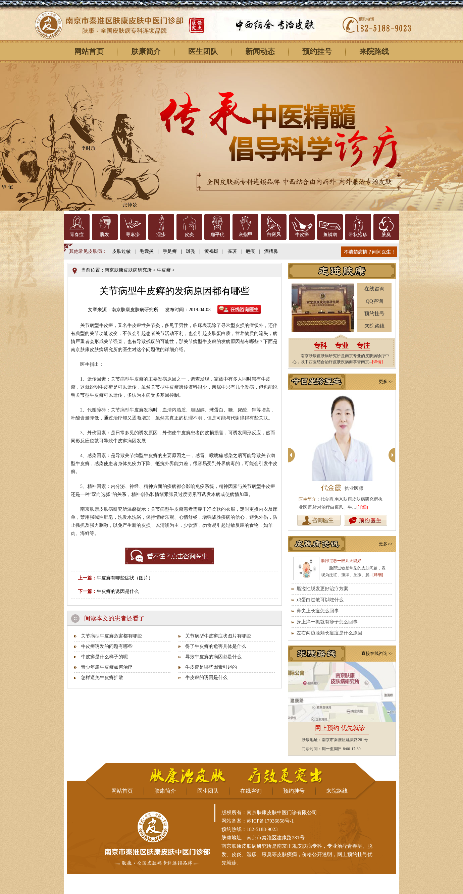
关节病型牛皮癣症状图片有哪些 (218, 635)
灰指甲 (246, 234)
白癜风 (274, 234)
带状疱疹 (358, 234)
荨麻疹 (133, 234)
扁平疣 (217, 234)
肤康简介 (146, 51)
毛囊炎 (147, 251)
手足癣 (170, 251)
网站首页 (89, 51)
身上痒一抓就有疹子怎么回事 (327, 621)
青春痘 (77, 234)
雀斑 (232, 251)
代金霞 (331, 487)
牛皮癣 (302, 234)
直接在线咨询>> (377, 653)
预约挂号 (317, 51)
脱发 (104, 234)
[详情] (377, 361)
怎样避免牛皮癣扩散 (102, 677)
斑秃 (190, 251)
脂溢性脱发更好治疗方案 (322, 588)
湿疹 (161, 234)
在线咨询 (374, 288)
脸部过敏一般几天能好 (341, 560)
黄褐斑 (211, 251)
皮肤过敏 (121, 251)
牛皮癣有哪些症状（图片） (125, 577)
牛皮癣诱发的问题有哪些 (107, 646)
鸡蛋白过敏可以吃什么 (320, 599)
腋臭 (386, 234)
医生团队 (203, 51)
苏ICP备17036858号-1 (270, 821)
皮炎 (189, 234)
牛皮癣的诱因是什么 (118, 591)
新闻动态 (260, 51)
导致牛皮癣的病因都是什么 (213, 656)
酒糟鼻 (271, 251)
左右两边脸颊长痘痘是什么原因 (329, 632)
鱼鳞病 (330, 234)
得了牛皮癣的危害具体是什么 (215, 646)
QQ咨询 (374, 301)
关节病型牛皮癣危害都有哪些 (111, 635)
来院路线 (374, 51)
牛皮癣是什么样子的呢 (104, 656)
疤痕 (250, 251)
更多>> (386, 381)
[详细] (362, 507)
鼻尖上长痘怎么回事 (318, 610)
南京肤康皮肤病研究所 (128, 270)
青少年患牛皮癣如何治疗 (107, 667)
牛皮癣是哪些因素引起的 (211, 667)
